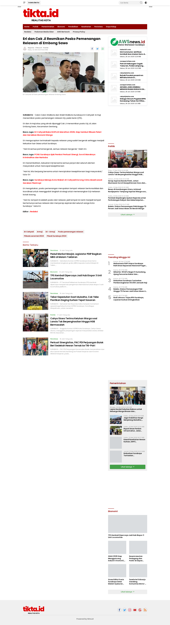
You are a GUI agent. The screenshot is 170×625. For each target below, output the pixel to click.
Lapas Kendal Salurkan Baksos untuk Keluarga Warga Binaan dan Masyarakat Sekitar (126, 410)
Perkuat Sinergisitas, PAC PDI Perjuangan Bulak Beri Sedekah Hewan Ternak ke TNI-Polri (76, 345)
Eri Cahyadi (29, 232)
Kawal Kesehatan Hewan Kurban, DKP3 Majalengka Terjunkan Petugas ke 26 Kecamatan (134, 440)
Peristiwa (98, 26)
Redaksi (27, 32)
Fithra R (39, 48)
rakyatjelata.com (127, 73)
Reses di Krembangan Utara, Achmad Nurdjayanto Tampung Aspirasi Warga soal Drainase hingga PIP (127, 190)
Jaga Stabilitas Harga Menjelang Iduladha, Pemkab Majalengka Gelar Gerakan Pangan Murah (134, 419)
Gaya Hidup (111, 26)
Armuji (40, 232)
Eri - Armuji (50, 232)
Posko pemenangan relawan (70, 232)
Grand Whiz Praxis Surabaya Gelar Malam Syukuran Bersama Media (116, 581)
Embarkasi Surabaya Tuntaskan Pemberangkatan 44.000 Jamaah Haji (130, 281)
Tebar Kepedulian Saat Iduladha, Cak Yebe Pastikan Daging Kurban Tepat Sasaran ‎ (77, 298)
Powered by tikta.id (85, 619)
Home (26, 26)
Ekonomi (61, 26)
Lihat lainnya (127, 467)
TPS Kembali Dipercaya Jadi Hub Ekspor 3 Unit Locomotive (76, 277)
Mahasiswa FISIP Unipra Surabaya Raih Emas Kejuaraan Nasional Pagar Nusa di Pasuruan (129, 264)
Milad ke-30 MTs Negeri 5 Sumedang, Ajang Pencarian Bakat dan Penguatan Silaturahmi (129, 273)
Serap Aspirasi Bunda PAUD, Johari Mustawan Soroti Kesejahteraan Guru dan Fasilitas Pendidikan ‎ (126, 182)
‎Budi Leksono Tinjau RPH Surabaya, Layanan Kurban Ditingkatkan (128, 298)
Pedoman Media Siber (44, 32)
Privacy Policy (79, 32)
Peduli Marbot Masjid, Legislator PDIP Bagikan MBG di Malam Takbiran (73, 255)
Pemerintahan (48, 26)
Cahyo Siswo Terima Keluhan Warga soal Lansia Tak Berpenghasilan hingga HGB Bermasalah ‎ (76, 321)
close (19, 7)
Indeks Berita (33, 2)
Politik (35, 26)
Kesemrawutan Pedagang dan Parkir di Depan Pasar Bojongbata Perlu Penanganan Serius (137, 558)
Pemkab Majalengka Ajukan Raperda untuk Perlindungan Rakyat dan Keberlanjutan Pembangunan (127, 199)
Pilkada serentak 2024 (34, 236)
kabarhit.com (125, 50)
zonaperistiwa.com (127, 61)
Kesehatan (86, 26)
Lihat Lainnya (128, 214)
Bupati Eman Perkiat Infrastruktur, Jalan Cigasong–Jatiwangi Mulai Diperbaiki (133, 430)
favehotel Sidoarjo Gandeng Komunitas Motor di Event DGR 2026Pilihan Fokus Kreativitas (138, 581)
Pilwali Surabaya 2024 (56, 236)
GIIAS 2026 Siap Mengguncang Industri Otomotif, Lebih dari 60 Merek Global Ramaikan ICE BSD (116, 558)
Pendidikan (73, 26)
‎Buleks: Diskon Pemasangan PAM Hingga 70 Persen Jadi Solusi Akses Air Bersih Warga (127, 207)
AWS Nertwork (63, 32)
